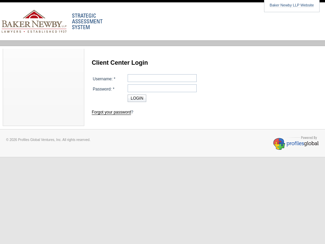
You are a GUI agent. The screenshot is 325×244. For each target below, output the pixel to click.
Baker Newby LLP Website (292, 5)
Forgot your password (111, 112)
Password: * (103, 89)
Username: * (104, 79)
